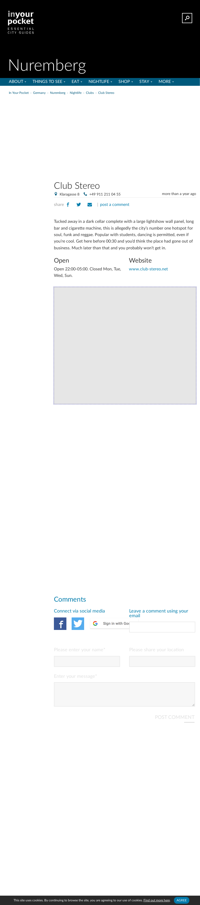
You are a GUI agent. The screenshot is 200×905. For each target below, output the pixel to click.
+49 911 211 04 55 (105, 194)
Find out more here (156, 900)
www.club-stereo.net (148, 269)
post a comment (114, 205)
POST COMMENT (175, 721)
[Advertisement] (141, 136)
